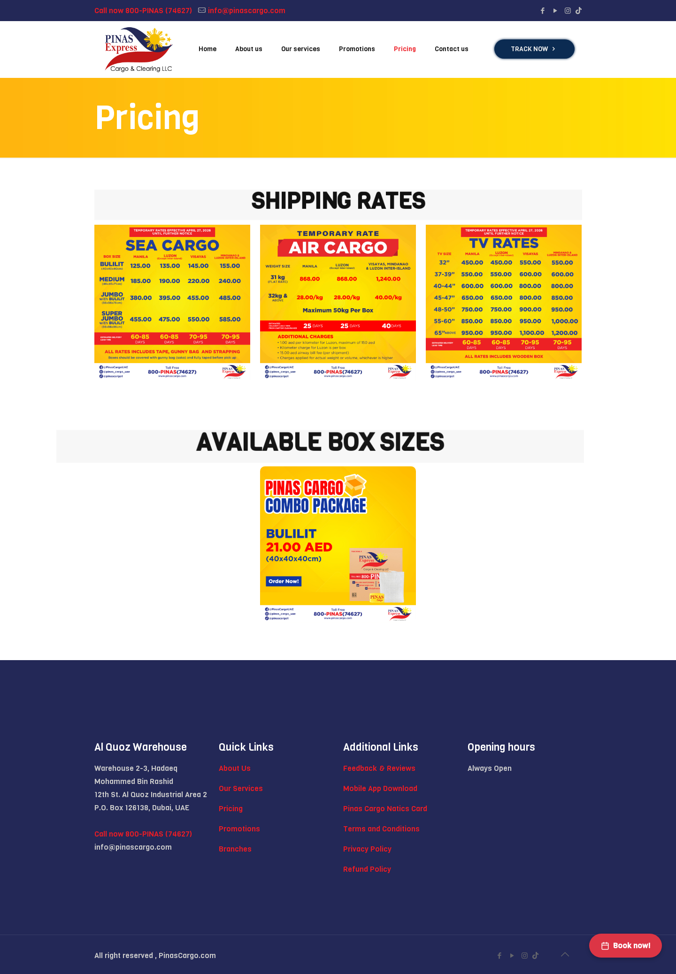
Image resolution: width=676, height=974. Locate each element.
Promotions (239, 829)
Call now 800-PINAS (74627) (143, 10)
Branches (235, 849)
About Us (235, 768)
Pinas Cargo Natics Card (385, 809)
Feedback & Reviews (379, 768)
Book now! (625, 946)
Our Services (241, 788)
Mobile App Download (380, 788)
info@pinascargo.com (246, 10)
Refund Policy (367, 869)
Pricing (231, 809)
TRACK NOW (535, 49)
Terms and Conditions (381, 829)
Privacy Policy (367, 849)
